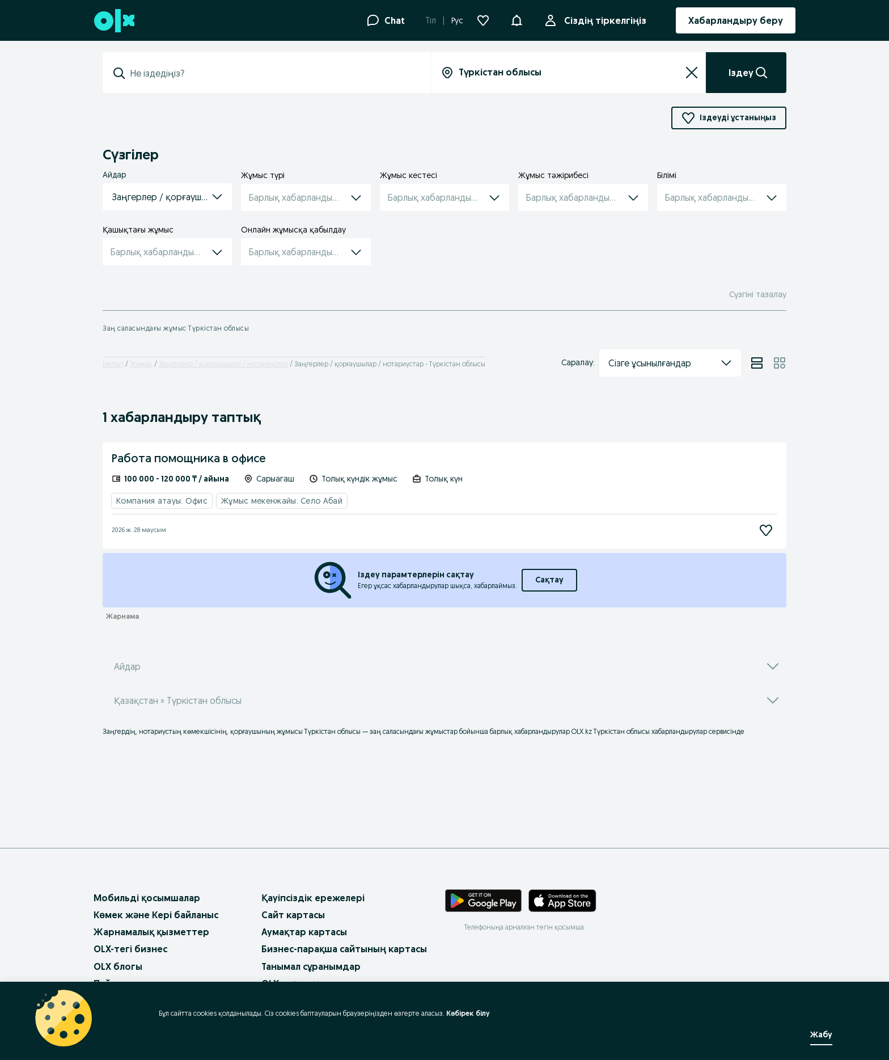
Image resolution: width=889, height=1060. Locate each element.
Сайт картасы (293, 914)
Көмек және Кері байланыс (156, 914)
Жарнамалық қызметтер (151, 931)
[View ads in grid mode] (779, 363)
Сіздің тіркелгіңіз (603, 20)
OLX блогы (118, 966)
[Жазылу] (766, 530)
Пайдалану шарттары (144, 983)
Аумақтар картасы (304, 931)
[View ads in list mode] (757, 363)
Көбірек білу (462, 1013)
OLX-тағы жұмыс (298, 983)
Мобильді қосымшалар (147, 897)
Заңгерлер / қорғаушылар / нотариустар (223, 364)
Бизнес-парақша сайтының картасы (344, 949)
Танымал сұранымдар (311, 966)
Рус (457, 20)
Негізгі (113, 364)
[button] (516, 19)
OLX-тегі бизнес (130, 949)
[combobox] (273, 73)
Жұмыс (141, 364)
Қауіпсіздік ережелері (313, 897)
